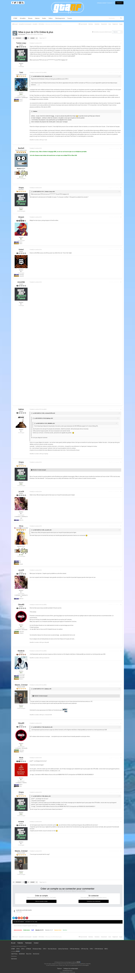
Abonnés (115, 32)
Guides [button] (44, 18)
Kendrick (21, 651)
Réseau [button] (30, 18)
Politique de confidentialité (71, 968)
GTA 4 (44, 948)
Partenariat (28, 943)
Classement (104, 24)
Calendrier (97, 24)
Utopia (21, 188)
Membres (91, 24)
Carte (109, 24)
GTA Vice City (84, 948)
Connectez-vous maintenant (93, 901)
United (21, 249)
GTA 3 (91, 948)
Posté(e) (36, 43)
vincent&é (21, 282)
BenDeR (23, 34)
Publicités (20, 943)
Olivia (21, 526)
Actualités (23, 18)
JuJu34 (21, 491)
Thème (59, 968)
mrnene (21, 822)
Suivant (32, 38)
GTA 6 (18, 948)
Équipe (121, 24)
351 (21, 94)
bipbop (21, 409)
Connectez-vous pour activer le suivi (102, 32)
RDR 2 (106, 948)
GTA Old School (99, 948)
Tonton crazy (21, 43)
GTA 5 (22, 948)
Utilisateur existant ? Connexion (105, 3)
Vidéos (51, 18)
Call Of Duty (14, 954)
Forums (70, 18)
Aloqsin (21, 217)
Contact (36, 943)
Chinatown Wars (37, 948)
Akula (21, 758)
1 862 (21, 554)
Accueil (13, 943)
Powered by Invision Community (67, 972)
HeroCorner (36, 954)
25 (21, 672)
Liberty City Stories (63, 948)
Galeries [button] (37, 18)
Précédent (18, 38)
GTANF (15, 18)
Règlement (115, 24)
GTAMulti (28, 948)
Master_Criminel (21, 685)
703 (21, 706)
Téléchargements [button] (60, 18)
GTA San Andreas (74, 948)
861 (21, 209)
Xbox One (28, 954)
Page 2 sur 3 (43, 38)
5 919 (21, 177)
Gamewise (14, 958)
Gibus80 (21, 605)
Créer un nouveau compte (41, 901)
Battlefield (22, 954)
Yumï (21, 72)
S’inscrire (119, 2)
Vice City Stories (52, 948)
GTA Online (40, 34)
